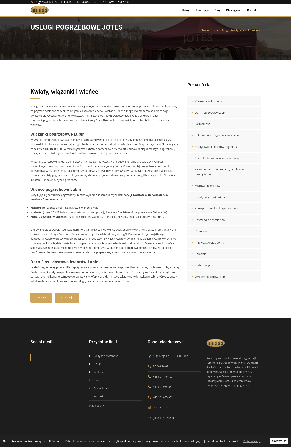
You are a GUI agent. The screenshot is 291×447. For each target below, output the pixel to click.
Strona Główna (210, 30)
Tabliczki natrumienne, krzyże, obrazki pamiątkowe (217, 171)
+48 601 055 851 (160, 387)
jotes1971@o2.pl (116, 2)
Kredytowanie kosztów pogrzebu (213, 147)
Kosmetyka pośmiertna (207, 220)
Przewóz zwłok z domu (207, 242)
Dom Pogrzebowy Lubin (208, 112)
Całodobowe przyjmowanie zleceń (214, 135)
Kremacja (198, 231)
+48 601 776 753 (160, 376)
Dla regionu (234, 10)
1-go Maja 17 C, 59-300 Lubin (50, 2)
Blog (217, 10)
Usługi (186, 10)
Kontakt (252, 10)
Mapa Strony (96, 405)
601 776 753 (158, 407)
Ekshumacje (200, 265)
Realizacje (202, 10)
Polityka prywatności (104, 356)
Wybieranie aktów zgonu (208, 276)
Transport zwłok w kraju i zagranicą (215, 208)
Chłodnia (198, 254)
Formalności (200, 124)
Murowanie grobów (205, 185)
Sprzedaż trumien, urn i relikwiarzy (215, 158)
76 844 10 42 (86, 2)
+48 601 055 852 (160, 397)
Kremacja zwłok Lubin (206, 101)
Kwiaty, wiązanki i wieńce (245, 30)
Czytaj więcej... (252, 441)
